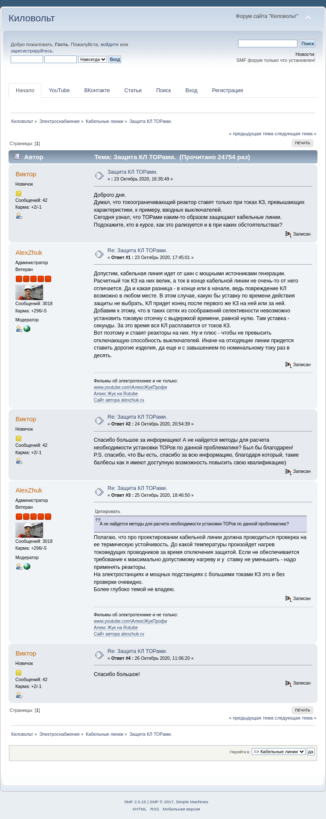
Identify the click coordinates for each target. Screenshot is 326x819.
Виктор (25, 174)
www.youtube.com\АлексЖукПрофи (130, 387)
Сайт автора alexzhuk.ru (119, 399)
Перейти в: (240, 751)
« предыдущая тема (251, 133)
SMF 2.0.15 (135, 801)
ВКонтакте (97, 90)
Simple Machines (192, 801)
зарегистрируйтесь (31, 50)
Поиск (163, 90)
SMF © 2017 (162, 801)
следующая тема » (296, 133)
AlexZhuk (28, 252)
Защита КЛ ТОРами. (132, 172)
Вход (191, 90)
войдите (110, 44)
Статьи (132, 90)
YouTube (59, 90)
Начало (25, 90)
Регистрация (227, 90)
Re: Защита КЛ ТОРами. (137, 251)
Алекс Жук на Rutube (116, 393)
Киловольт (32, 18)
